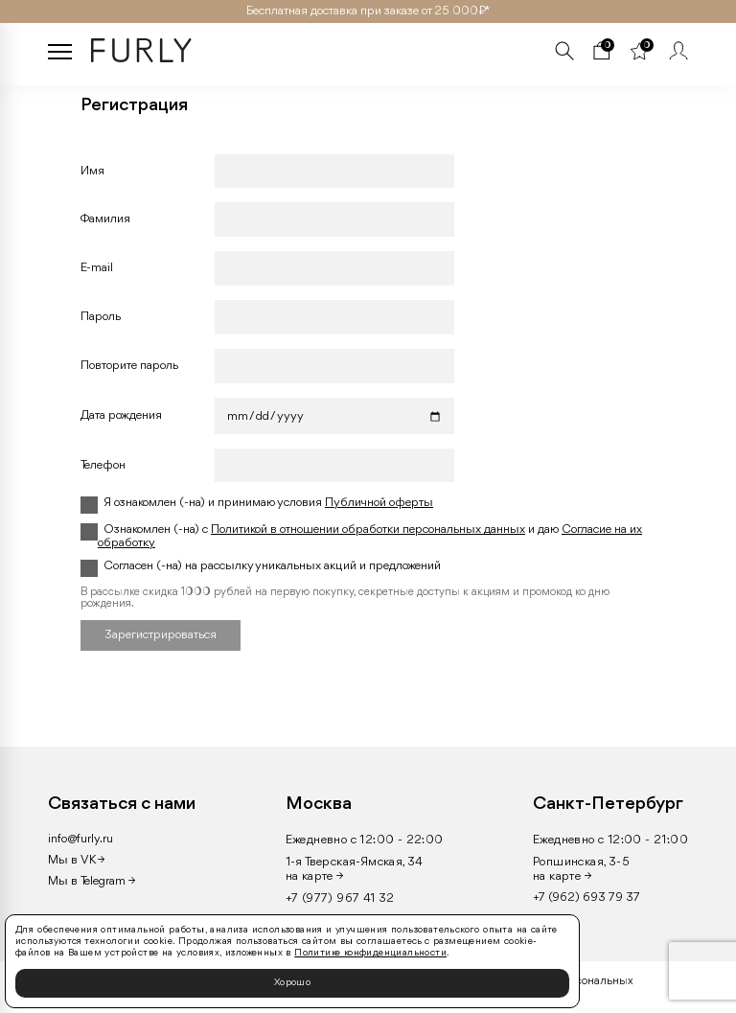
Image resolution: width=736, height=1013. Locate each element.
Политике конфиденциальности (370, 953)
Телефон (103, 465)
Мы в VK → (76, 860)
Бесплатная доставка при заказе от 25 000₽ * (368, 11)
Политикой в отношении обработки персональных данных (368, 529)
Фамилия (105, 219)
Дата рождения (121, 415)
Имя (92, 171)
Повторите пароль (129, 365)
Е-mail (96, 268)
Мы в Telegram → (91, 881)
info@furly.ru (80, 839)
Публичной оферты (379, 502)
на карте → (315, 876)
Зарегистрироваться (160, 635)
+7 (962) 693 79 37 (586, 897)
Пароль (100, 317)
